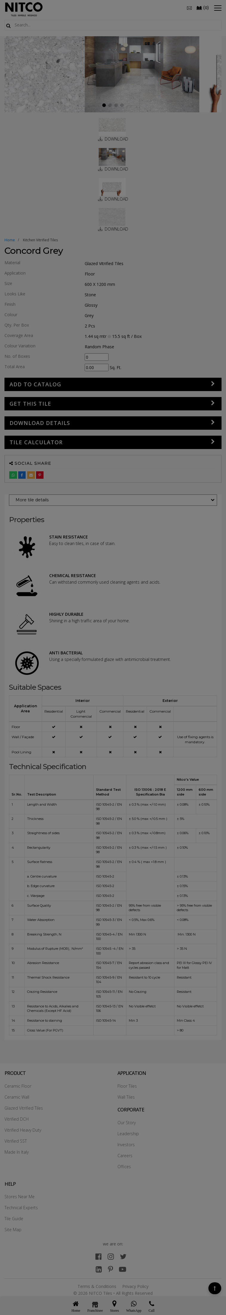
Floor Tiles (127, 1086)
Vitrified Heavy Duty (22, 1130)
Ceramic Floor (17, 1086)
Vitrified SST (15, 1141)
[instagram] (111, 1256)
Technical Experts (21, 1207)
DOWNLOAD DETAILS (40, 422)
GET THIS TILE (30, 403)
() (202, 7)
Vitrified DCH (16, 1119)
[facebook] (98, 1256)
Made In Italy (16, 1152)
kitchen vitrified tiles (40, 239)
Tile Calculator (36, 442)
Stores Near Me (19, 1196)
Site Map (12, 1229)
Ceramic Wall (16, 1097)
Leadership (128, 1133)
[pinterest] (110, 1269)
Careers (124, 1155)
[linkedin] (99, 1269)
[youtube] (122, 1269)
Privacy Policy (135, 1286)
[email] (189, 7)
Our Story (126, 1122)
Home (9, 239)
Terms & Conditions (97, 1286)
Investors (126, 1144)
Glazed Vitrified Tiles (23, 1108)
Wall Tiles (126, 1097)
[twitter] (123, 1256)
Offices (124, 1166)
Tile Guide (13, 1218)
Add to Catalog (35, 384)
